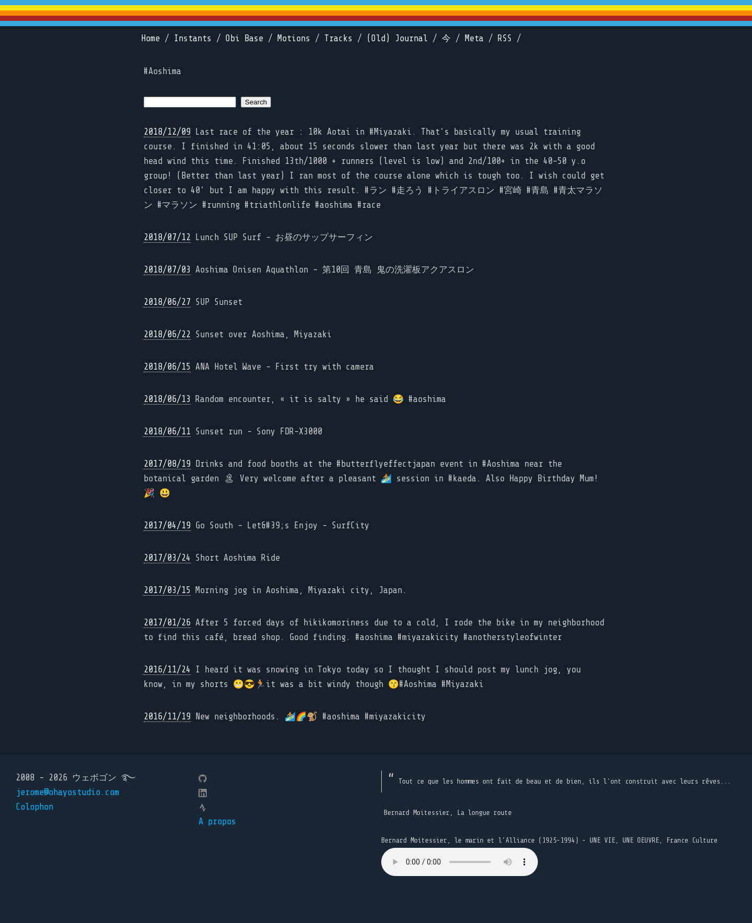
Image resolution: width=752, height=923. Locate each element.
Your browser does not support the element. (459, 862)
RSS (505, 38)
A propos (217, 821)
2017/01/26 (167, 623)
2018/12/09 (167, 132)
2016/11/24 (167, 669)
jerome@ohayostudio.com (67, 792)
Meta (474, 38)
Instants (193, 38)
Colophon (34, 807)
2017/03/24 (167, 558)
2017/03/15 (167, 590)
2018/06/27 (167, 302)
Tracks (338, 38)
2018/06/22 (167, 334)
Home (150, 38)
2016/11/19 (167, 716)
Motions (293, 38)
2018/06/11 (167, 431)
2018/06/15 (167, 367)
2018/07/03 (167, 270)
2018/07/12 (167, 237)
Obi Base (244, 38)
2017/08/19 (167, 464)
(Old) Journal (397, 38)
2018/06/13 (167, 399)
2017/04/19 (167, 525)
